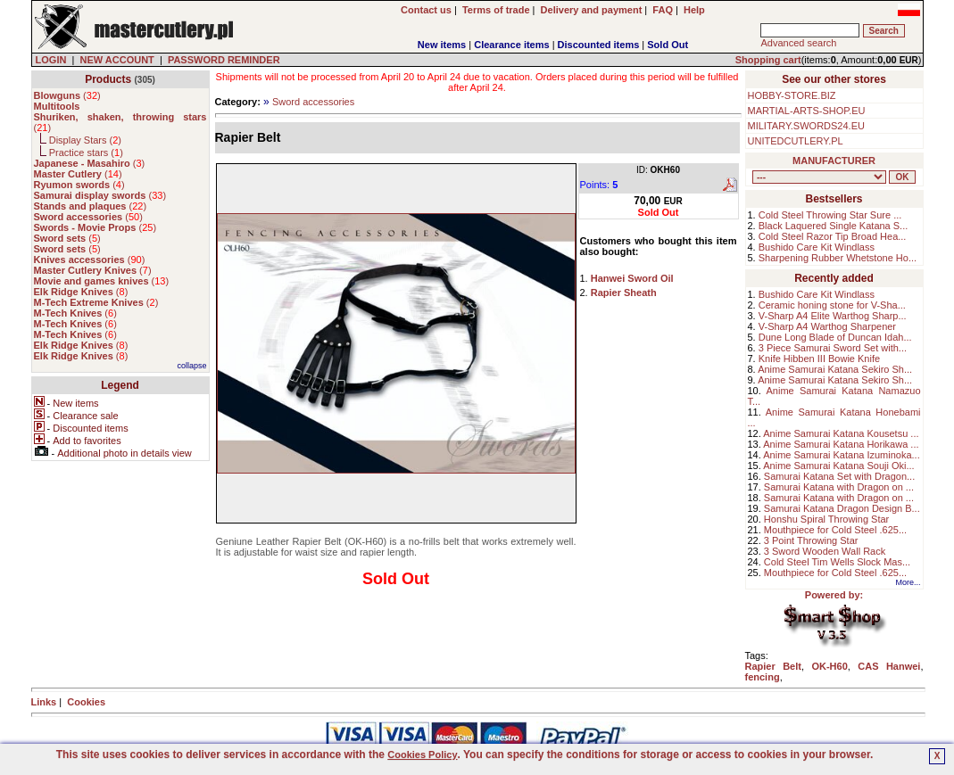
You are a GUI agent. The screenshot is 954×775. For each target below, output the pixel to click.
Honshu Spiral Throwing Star (826, 519)
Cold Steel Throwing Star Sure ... (830, 215)
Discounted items (599, 44)
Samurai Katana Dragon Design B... (842, 508)
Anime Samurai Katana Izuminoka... (841, 454)
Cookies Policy (422, 754)
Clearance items (511, 44)
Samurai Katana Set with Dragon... (839, 476)
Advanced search (798, 42)
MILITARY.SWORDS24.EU (806, 125)
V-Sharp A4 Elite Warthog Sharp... (833, 315)
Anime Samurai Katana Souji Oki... (838, 465)
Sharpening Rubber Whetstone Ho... (838, 257)
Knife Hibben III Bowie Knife (819, 358)
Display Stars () (85, 140)
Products (108, 79)
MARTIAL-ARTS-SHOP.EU (807, 110)
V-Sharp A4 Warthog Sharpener (827, 326)
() (67, 95)
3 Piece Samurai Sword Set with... (833, 347)
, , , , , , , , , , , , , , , (819, 177)
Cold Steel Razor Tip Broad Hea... (833, 236)
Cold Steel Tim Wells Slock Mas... (837, 562)
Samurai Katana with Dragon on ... (839, 487)
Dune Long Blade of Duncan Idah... (835, 337)
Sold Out (667, 44)
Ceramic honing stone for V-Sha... (832, 305)
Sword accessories (313, 101)
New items (442, 44)
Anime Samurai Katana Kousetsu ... (840, 433)
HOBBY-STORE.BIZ (792, 95)
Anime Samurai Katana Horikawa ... (840, 444)
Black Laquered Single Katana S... (833, 225)
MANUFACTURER (833, 160)
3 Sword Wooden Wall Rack (824, 551)
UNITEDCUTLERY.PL (795, 141)
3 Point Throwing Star (811, 540)
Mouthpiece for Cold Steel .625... (835, 529)
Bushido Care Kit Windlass (817, 247)
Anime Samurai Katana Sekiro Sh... (835, 369)
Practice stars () (86, 152)
